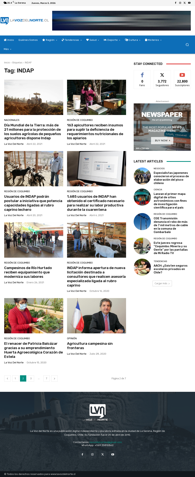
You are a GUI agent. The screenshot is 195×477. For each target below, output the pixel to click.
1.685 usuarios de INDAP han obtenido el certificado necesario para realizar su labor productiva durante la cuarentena (95, 203)
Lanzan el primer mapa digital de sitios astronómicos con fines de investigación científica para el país (170, 200)
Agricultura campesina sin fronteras (90, 345)
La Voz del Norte (14, 143)
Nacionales (11, 120)
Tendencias (160, 261)
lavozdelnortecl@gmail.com (106, 442)
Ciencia (158, 190)
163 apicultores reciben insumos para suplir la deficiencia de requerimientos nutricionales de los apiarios (95, 131)
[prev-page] (7, 378)
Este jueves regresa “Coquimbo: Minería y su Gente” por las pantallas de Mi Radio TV (171, 248)
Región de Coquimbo (80, 120)
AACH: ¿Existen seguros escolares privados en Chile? (171, 269)
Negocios (159, 169)
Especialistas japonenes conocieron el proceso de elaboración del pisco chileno (171, 178)
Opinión (72, 338)
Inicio (7, 62)
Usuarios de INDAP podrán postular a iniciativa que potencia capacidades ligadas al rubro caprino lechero (33, 203)
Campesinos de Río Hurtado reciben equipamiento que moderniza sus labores (28, 272)
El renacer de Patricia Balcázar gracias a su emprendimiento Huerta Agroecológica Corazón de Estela (33, 350)
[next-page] (54, 378)
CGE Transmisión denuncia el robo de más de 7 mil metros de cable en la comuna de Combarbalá (171, 225)
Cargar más (162, 283)
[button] (187, 44)
